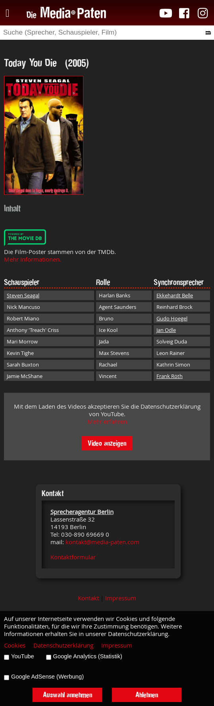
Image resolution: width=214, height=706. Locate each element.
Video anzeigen (107, 443)
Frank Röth (169, 376)
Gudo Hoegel (171, 318)
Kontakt (88, 598)
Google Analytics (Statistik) (87, 656)
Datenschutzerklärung (63, 645)
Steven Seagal (23, 295)
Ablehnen (146, 695)
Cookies (14, 645)
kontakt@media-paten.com (102, 542)
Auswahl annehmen (67, 695)
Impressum (120, 598)
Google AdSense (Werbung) (47, 676)
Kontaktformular (73, 557)
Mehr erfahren (107, 421)
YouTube (22, 656)
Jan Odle (166, 330)
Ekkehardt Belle (174, 295)
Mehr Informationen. (32, 259)
